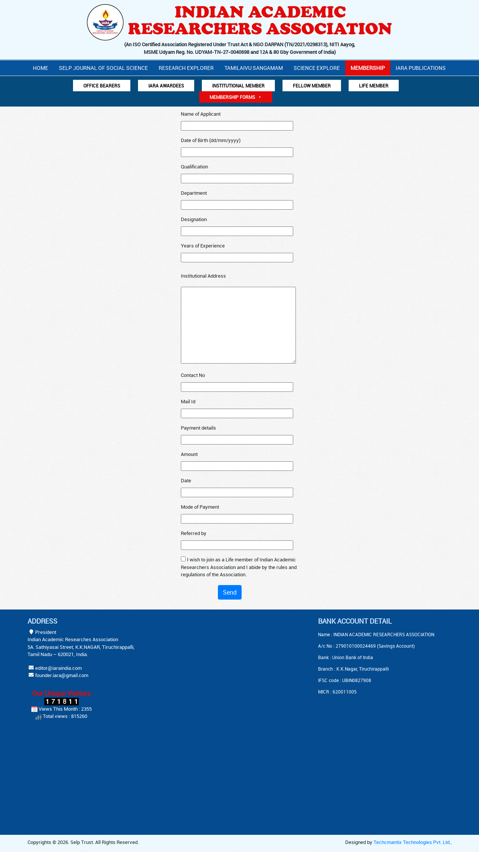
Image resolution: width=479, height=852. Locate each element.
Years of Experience (203, 245)
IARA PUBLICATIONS (421, 67)
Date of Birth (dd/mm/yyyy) (210, 140)
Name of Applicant (201, 113)
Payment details (198, 427)
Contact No (193, 375)
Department (194, 192)
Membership (368, 67)
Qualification (194, 166)
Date (186, 480)
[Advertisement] (220, 665)
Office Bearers (101, 85)
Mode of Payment (200, 506)
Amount (189, 454)
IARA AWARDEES (166, 85)
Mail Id (188, 401)
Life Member (373, 85)
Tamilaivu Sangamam (253, 67)
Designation (194, 219)
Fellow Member (312, 85)
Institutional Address (203, 275)
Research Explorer (186, 67)
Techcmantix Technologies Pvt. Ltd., (412, 842)
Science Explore (317, 67)
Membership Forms (235, 97)
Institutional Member (238, 85)
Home (40, 67)
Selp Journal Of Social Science (103, 67)
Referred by (193, 533)
